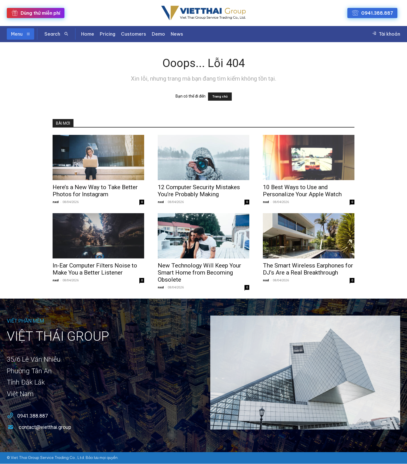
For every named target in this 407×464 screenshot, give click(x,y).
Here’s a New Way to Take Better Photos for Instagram (95, 191)
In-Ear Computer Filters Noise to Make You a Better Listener (95, 269)
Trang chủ (220, 96)
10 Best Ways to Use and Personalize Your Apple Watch (302, 191)
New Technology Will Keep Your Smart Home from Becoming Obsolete (199, 272)
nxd (56, 202)
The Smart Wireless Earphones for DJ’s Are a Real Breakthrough (308, 269)
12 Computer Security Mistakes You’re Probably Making (199, 191)
